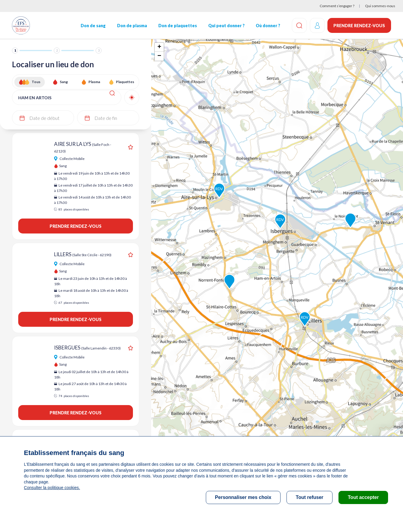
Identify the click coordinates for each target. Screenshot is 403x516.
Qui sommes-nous (380, 6)
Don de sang (93, 25)
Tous (36, 82)
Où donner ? (267, 25)
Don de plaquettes (177, 25)
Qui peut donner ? (226, 25)
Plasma (94, 82)
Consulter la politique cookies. (51, 487)
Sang (64, 82)
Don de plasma (132, 25)
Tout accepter (363, 497)
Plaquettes (125, 82)
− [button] (159, 56)
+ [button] (159, 47)
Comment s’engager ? (337, 6)
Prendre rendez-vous (359, 25)
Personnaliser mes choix (243, 497)
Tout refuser (309, 497)
